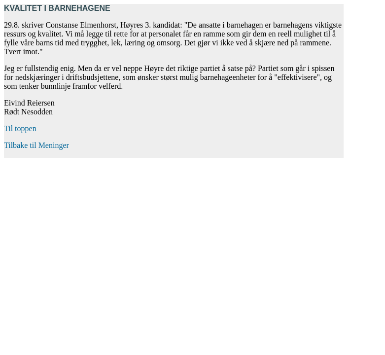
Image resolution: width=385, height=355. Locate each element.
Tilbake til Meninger (36, 145)
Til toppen (20, 128)
